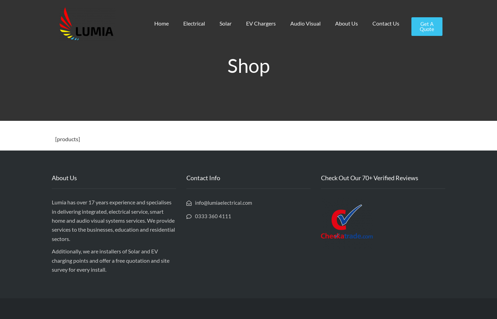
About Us (346, 23)
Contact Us (385, 23)
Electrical (194, 23)
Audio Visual (305, 23)
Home (161, 23)
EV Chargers (261, 23)
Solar (226, 23)
